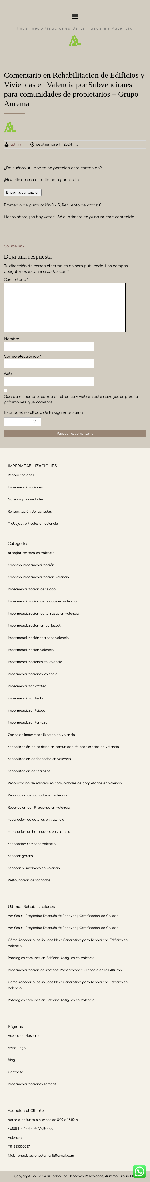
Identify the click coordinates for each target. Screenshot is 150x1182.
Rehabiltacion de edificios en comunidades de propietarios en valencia (65, 783)
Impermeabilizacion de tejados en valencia (42, 601)
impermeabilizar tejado (26, 710)
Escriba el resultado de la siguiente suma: (43, 413)
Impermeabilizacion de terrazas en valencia (43, 613)
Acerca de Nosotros (24, 1036)
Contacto (15, 1072)
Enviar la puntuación (22, 192)
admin (16, 145)
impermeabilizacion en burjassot (34, 626)
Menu (75, 17)
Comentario (16, 280)
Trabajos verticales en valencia (33, 524)
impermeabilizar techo (26, 698)
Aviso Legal (17, 1048)
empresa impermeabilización (31, 565)
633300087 (21, 1147)
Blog (11, 1060)
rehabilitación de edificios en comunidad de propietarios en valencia (63, 747)
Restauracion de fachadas (29, 880)
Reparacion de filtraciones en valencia (39, 807)
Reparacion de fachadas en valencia (37, 795)
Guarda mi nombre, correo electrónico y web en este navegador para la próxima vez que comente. (71, 399)
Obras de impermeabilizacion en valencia (41, 735)
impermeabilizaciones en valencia (35, 662)
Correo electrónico (22, 356)
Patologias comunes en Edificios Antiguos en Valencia (51, 958)
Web (8, 374)
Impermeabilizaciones (25, 487)
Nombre (13, 339)
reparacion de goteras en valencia (36, 819)
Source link (14, 246)
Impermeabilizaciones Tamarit (32, 1084)
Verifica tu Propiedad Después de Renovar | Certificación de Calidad (63, 916)
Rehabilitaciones (21, 475)
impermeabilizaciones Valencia (32, 674)
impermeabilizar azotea (27, 686)
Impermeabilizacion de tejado (32, 589)
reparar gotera (20, 856)
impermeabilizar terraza (27, 722)
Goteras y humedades (25, 499)
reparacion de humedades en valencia (39, 832)
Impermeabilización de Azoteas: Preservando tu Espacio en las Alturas (65, 970)
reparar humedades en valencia (34, 868)
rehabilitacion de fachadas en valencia (39, 759)
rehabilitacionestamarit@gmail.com (45, 1155)
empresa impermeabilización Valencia (38, 577)
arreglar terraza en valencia (31, 553)
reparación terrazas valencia (32, 844)
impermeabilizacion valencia (31, 650)
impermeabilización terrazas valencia (38, 638)
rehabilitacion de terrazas (29, 771)
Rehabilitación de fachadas (30, 511)
